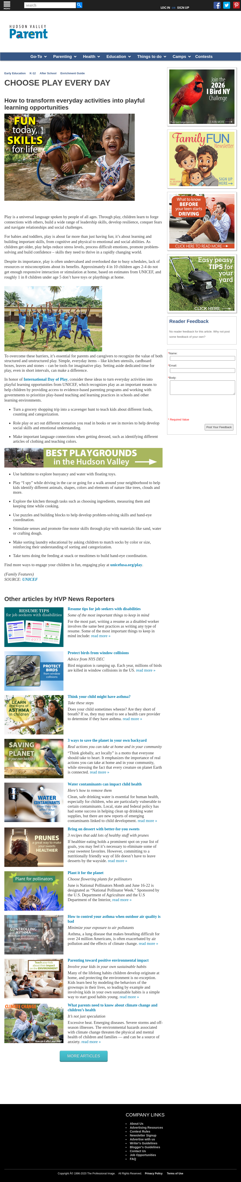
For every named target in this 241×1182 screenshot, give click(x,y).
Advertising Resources (146, 1127)
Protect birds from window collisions (98, 653)
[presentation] (203, 407)
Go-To (36, 56)
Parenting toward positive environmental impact (108, 960)
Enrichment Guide (72, 73)
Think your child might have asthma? (99, 696)
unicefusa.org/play (126, 564)
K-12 (33, 73)
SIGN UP (183, 7)
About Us (136, 1123)
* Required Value (178, 419)
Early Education (15, 73)
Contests (204, 56)
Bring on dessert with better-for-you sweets (104, 829)
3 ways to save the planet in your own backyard (107, 740)
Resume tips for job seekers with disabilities (104, 609)
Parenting (62, 56)
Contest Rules (140, 1131)
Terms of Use (175, 1173)
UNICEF (30, 579)
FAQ (133, 1159)
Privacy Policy (154, 1173)
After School (48, 73)
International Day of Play (46, 379)
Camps (179, 56)
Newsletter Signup (143, 1135)
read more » (100, 635)
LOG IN (165, 7)
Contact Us (138, 1151)
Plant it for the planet (86, 873)
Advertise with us (142, 1139)
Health (89, 56)
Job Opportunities (143, 1155)
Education (116, 56)
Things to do (149, 56)
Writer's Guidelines (143, 1143)
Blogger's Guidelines (145, 1147)
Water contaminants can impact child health (105, 784)
